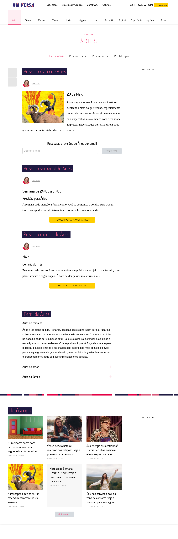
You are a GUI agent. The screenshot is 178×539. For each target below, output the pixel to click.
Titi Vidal (36, 84)
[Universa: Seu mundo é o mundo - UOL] (23, 5)
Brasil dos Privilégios (72, 5)
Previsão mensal (103, 56)
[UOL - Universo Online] (36, 5)
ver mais (65, 518)
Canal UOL (92, 5)
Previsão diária (52, 56)
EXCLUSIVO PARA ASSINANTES (72, 220)
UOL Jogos (51, 5)
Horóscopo (89, 34)
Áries (89, 41)
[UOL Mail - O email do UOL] (138, 5)
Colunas (106, 5)
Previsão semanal (76, 56)
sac (131, 5)
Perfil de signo (126, 56)
